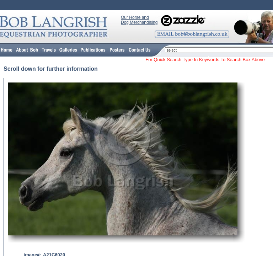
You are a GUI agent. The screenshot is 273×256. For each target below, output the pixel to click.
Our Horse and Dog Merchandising (139, 20)
